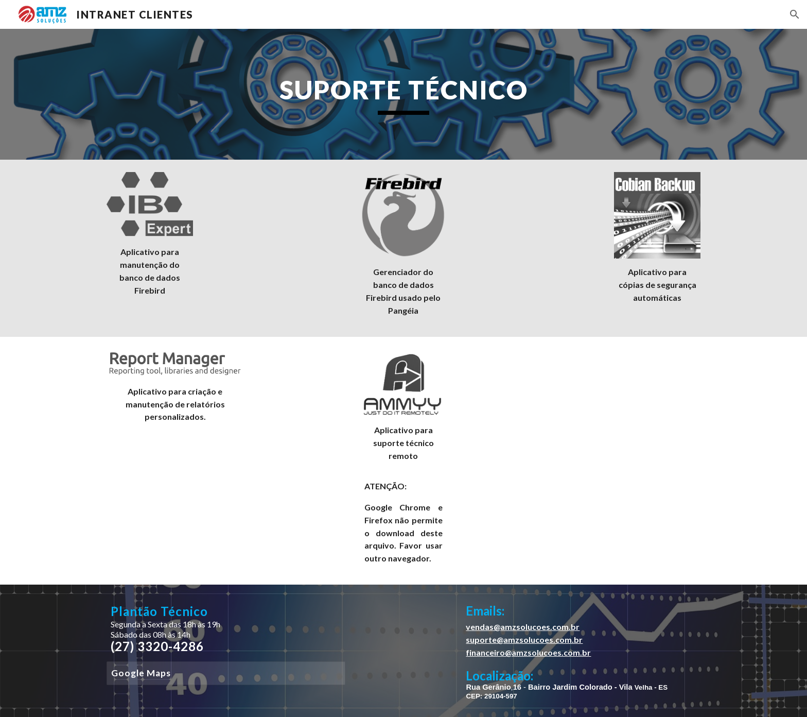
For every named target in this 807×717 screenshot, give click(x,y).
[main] (403, 94)
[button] (794, 14)
